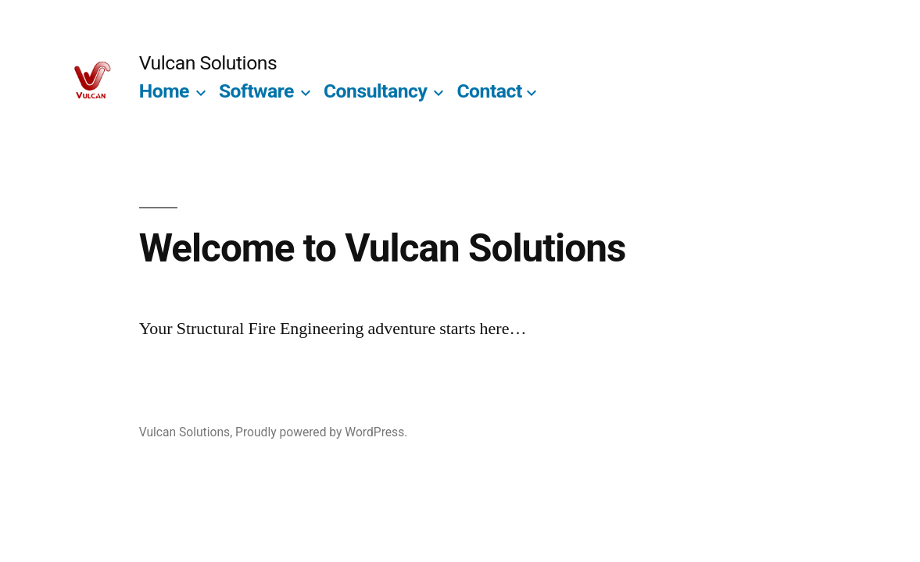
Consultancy (376, 91)
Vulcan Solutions (208, 63)
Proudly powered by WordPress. (321, 432)
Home (164, 91)
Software (256, 91)
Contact (488, 91)
